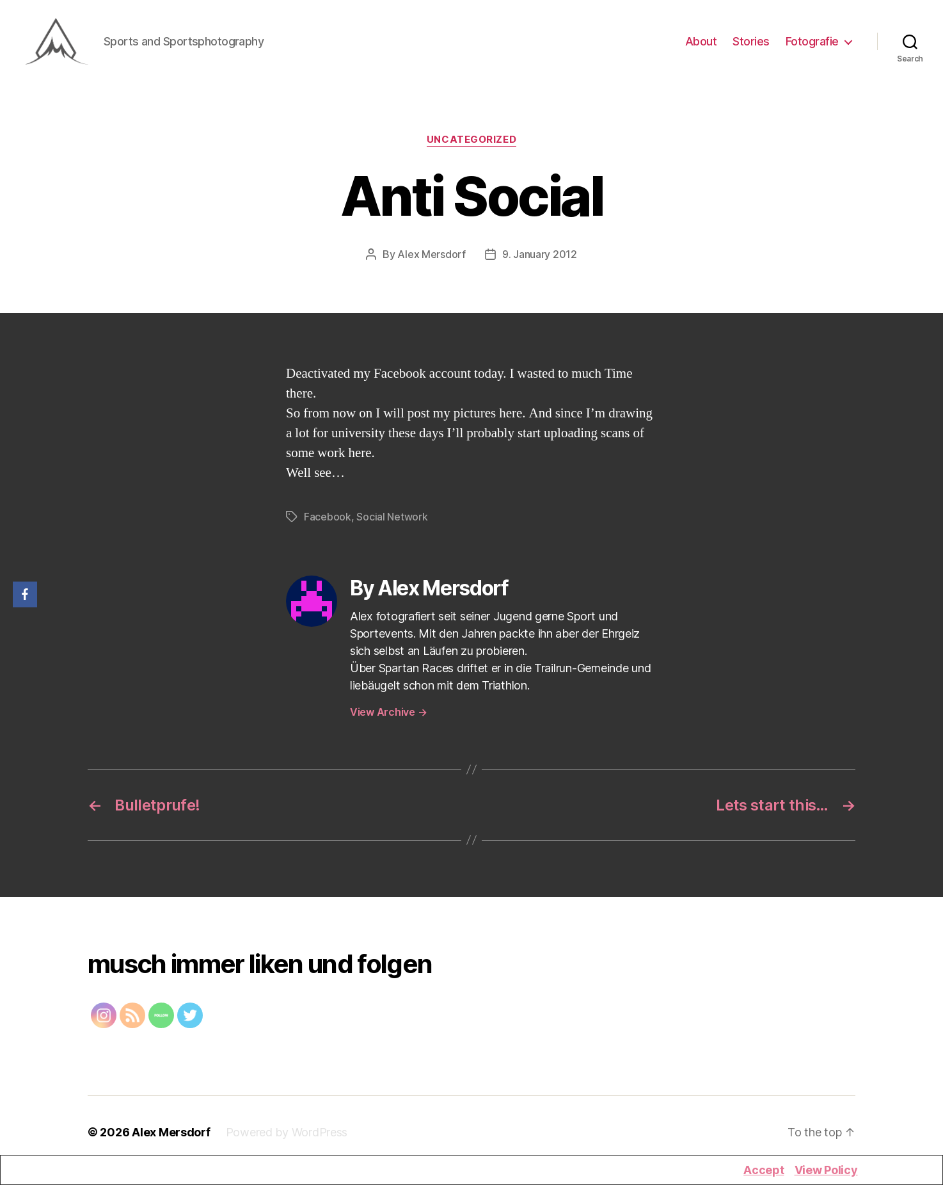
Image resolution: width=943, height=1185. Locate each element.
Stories (751, 43)
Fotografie (812, 43)
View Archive (388, 715)
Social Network (391, 519)
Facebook (327, 519)
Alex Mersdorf (431, 257)
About (701, 43)
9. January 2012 (539, 257)
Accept (763, 1170)
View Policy (826, 1170)
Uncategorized (471, 143)
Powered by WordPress (287, 1135)
